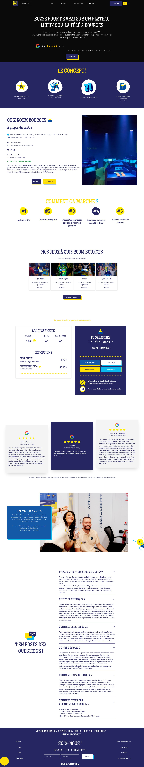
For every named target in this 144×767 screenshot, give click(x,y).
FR (125, 4)
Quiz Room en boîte (124, 741)
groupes (63, 3)
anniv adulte (111, 369)
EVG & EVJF (111, 363)
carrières (124, 747)
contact (19, 741)
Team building (78, 3)
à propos (19, 758)
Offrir (91, 3)
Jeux (51, 3)
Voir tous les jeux (72, 298)
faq (19, 747)
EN (129, 4)
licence (124, 753)
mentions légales (124, 758)
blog (19, 753)
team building (89, 363)
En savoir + (40, 288)
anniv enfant (89, 369)
